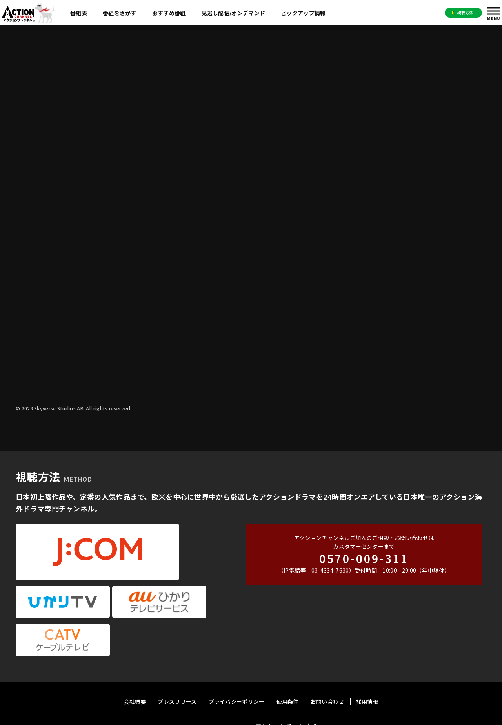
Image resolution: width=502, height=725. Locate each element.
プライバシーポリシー (237, 624)
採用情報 (367, 624)
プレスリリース (177, 624)
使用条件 (287, 624)
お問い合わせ (327, 624)
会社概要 (135, 624)
